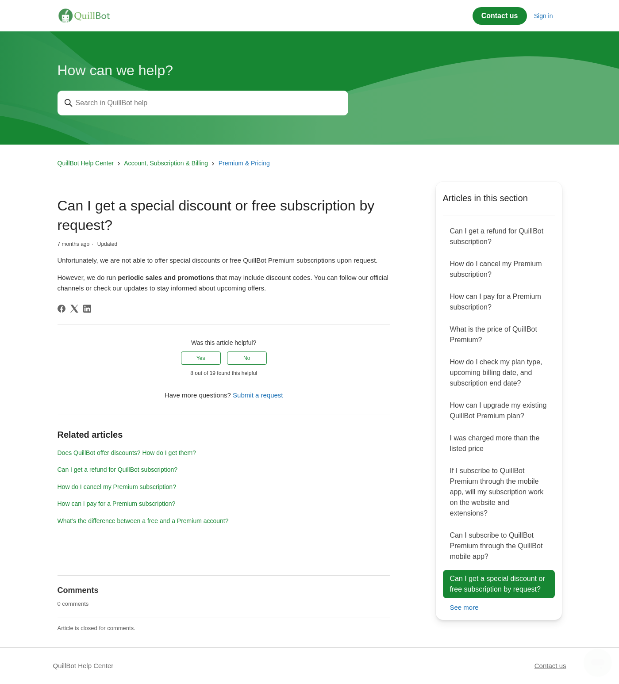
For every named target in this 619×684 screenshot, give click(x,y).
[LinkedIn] (87, 309)
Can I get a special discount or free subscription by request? (497, 584)
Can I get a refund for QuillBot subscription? (118, 469)
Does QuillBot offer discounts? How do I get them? (127, 452)
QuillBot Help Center (86, 163)
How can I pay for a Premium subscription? (117, 503)
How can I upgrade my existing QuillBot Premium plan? (498, 410)
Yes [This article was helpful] (200, 358)
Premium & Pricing (244, 163)
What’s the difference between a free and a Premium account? (143, 520)
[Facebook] (61, 309)
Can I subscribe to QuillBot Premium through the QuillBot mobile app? (496, 545)
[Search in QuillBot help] (203, 103)
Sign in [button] (543, 15)
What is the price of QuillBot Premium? (493, 334)
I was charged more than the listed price (495, 443)
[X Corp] (74, 309)
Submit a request (258, 395)
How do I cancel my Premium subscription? (117, 486)
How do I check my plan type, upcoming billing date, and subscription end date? (496, 372)
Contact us (499, 15)
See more (464, 607)
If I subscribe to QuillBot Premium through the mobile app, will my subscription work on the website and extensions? (497, 492)
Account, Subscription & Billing (166, 163)
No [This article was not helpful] (246, 358)
